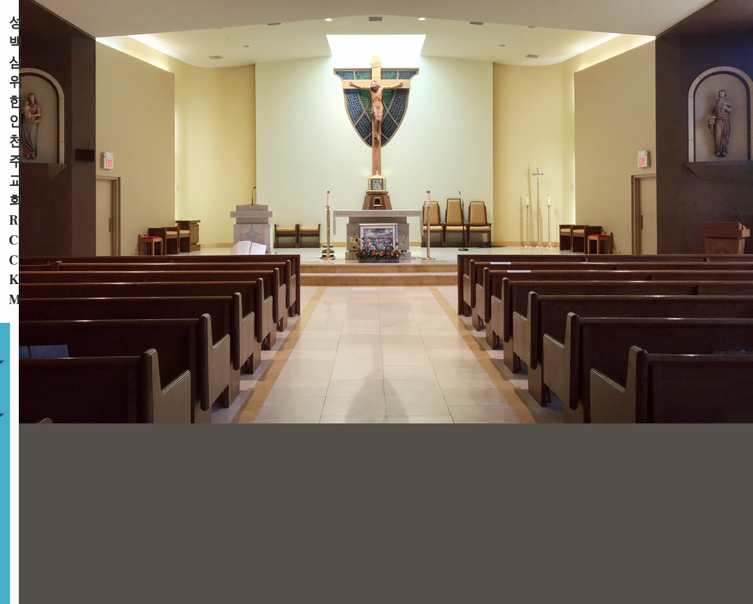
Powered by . (461, 575)
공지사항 (529, 22)
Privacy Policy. (518, 575)
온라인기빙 (637, 22)
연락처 (594, 22)
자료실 (475, 22)
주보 (430, 22)
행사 (563, 22)
